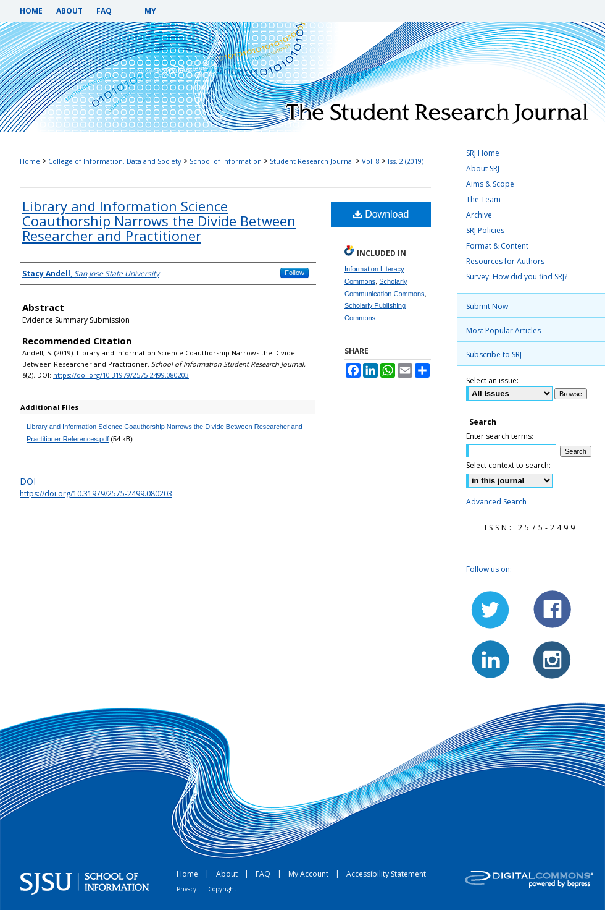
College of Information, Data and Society (115, 161)
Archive (479, 215)
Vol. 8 (371, 161)
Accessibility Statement (386, 874)
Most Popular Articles (503, 330)
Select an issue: (492, 380)
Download (381, 214)
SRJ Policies (485, 230)
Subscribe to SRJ (494, 354)
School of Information (226, 161)
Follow (294, 272)
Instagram (551, 659)
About (228, 874)
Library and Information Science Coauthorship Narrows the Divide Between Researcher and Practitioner (159, 221)
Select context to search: (508, 465)
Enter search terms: (499, 436)
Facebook (551, 609)
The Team (483, 199)
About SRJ (482, 168)
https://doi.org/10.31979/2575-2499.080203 (121, 375)
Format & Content (497, 245)
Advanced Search (496, 501)
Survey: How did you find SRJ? (516, 276)
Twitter (490, 609)
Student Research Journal (312, 161)
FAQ (264, 874)
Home (30, 161)
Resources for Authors (505, 261)
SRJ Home (482, 153)
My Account (309, 874)
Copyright (222, 889)
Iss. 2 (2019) (406, 161)
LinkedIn (490, 659)
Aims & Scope (490, 184)
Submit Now (487, 306)
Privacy (187, 889)
